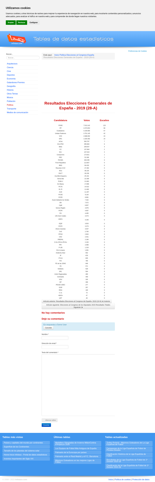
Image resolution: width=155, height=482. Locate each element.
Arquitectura (12, 64)
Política (10, 105)
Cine (9, 71)
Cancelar (48, 328)
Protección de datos (140, 479)
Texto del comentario (50, 352)
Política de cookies (123, 479)
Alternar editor (49, 420)
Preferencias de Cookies (137, 51)
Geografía (11, 86)
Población (11, 101)
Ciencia (10, 67)
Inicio (110, 479)
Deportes (11, 75)
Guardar (46, 425)
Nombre (45, 334)
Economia (11, 79)
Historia (10, 90)
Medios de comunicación (17, 112)
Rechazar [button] (21, 22)
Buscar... (9, 54)
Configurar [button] (34, 22)
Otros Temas (12, 94)
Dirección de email (49, 343)
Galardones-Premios (16, 82)
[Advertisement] (22, 153)
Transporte (11, 109)
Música (10, 97)
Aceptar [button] (11, 22)
